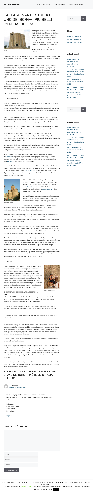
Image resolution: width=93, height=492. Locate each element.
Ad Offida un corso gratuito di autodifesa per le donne (75, 95)
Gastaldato (8, 156)
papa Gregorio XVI (47, 189)
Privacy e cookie (26, 486)
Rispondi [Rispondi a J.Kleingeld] (9, 416)
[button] (86, 4)
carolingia (10, 161)
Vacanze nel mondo (60, 4)
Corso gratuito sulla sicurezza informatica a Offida (75, 81)
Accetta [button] (56, 489)
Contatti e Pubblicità (76, 4)
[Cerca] (83, 18)
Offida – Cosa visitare (43, 4)
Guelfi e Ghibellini (29, 187)
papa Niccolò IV (29, 170)
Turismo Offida (12, 4)
